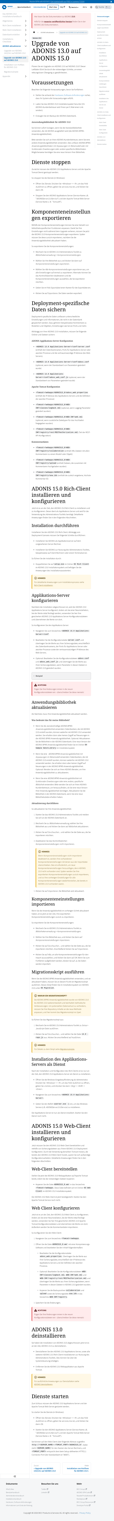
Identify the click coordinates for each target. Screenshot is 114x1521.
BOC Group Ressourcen (86, 1502)
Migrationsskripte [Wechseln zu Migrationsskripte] (11, 71)
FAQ (62, 7)
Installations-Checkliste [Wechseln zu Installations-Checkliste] (8, 40)
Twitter (44, 1489)
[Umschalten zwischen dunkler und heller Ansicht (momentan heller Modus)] (91, 7)
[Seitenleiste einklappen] (15, 1476)
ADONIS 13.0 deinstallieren (101, 138)
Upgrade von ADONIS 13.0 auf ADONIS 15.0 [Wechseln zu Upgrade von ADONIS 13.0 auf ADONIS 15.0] (15, 59)
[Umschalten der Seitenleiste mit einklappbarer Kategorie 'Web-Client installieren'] (26, 30)
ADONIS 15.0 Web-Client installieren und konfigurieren (104, 115)
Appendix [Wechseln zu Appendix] (6, 76)
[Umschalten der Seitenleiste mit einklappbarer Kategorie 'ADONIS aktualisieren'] (26, 46)
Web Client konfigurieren (103, 131)
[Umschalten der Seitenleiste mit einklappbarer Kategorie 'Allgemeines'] (26, 21)
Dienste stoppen (102, 20)
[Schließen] (111, 1)
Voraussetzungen (102, 16)
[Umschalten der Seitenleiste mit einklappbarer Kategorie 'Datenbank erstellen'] (26, 35)
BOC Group (82, 1489)
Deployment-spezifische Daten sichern (102, 35)
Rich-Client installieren (43, 585)
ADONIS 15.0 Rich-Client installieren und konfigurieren (104, 45)
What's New (53, 7)
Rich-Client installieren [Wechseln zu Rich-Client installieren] (12, 25)
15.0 (84, 7)
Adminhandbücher (40, 7)
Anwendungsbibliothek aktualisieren (104, 73)
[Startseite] (34, 32)
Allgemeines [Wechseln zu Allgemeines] (8, 21)
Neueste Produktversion (86, 1496)
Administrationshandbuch (15, 1496)
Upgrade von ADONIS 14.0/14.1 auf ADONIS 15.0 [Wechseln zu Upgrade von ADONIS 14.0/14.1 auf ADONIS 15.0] (14, 51)
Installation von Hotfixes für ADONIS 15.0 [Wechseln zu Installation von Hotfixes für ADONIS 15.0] (14, 66)
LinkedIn (45, 1492)
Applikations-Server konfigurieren (103, 63)
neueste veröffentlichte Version (58, 21)
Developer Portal (83, 1505)
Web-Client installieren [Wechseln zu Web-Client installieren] (12, 30)
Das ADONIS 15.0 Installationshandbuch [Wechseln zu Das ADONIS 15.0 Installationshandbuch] (12, 15)
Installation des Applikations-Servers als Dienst (104, 103)
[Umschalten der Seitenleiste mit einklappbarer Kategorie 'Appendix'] (26, 76)
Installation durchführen (103, 54)
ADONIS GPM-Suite (84, 1492)
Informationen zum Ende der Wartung (19, 1505)
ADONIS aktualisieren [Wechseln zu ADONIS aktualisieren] (12, 46)
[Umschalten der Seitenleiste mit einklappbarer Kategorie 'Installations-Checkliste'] (26, 40)
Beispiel (39, 676)
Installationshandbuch (13, 1499)
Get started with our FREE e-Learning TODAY (67, 1)
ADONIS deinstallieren (43, 1384)
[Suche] (103, 7)
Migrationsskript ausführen (104, 92)
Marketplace (82, 1499)
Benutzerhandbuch (24, 7)
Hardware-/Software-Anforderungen (70, 95)
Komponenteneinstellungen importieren (104, 84)
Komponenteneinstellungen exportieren (104, 26)
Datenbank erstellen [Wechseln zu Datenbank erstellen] (11, 34)
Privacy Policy (85, 1513)
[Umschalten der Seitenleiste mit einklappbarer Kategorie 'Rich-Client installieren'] (26, 25)
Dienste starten (102, 144)
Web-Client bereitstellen (103, 124)
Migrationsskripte (67, 1049)
